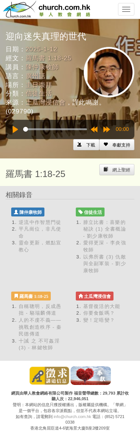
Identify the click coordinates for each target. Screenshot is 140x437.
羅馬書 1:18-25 (49, 58)
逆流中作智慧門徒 (40, 222)
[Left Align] (116, 144)
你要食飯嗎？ (99, 313)
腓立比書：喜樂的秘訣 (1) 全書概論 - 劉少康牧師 (104, 229)
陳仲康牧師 (42, 67)
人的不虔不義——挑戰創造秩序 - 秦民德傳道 (40, 327)
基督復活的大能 (102, 306)
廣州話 (36, 76)
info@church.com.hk (72, 416)
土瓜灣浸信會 (46, 102)
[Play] (15, 129)
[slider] (55, 129)
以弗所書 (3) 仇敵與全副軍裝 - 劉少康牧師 (105, 263)
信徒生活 (39, 93)
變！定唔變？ (99, 320)
